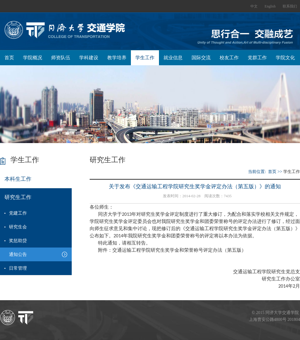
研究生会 (18, 226)
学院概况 (32, 57)
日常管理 (18, 268)
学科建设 (88, 57)
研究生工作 (17, 197)
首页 (9, 57)
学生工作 (144, 57)
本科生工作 (17, 179)
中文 (254, 6)
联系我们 (290, 6)
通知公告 (18, 254)
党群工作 (257, 57)
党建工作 (18, 213)
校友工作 (229, 57)
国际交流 (201, 57)
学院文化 (285, 57)
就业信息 (173, 57)
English (270, 6)
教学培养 (116, 57)
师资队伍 (60, 57)
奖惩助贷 (18, 240)
